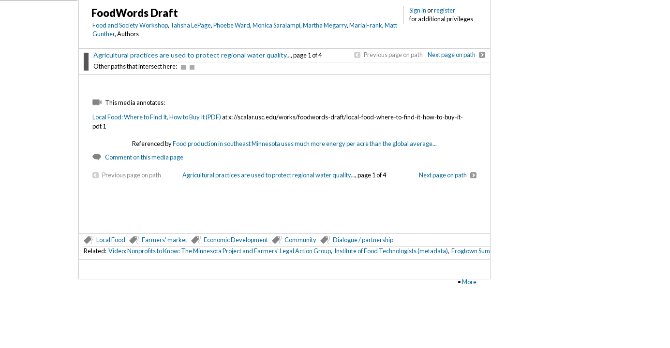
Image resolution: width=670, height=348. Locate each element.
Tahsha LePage (190, 25)
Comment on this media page (144, 157)
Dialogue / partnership (363, 240)
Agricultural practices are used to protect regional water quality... (192, 55)
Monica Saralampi (276, 25)
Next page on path (452, 54)
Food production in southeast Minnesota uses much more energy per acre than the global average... (305, 143)
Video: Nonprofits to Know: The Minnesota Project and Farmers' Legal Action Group (219, 251)
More (469, 282)
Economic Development (236, 240)
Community (300, 240)
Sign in (417, 10)
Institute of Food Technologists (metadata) (391, 251)
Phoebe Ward (231, 25)
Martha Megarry (325, 25)
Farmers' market (164, 240)
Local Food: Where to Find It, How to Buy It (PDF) (156, 117)
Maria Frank (365, 25)
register (444, 10)
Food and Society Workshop (130, 25)
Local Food (110, 240)
